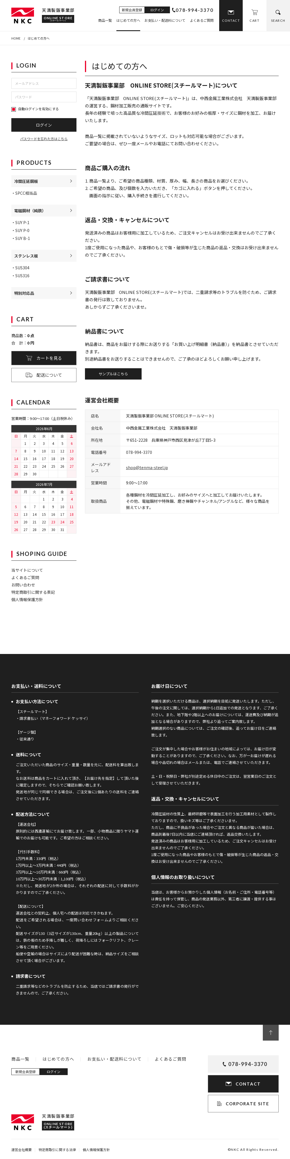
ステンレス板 (26, 256)
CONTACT (231, 20)
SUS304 (22, 267)
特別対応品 (24, 293)
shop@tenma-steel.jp (147, 467)
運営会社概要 (21, 1149)
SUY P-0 (22, 230)
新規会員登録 (132, 9)
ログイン (157, 9)
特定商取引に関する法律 (57, 1149)
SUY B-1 (22, 238)
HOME (15, 38)
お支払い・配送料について (164, 20)
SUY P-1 (22, 222)
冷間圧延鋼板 (26, 181)
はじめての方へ (128, 20)
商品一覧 (105, 20)
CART (254, 20)
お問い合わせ (23, 585)
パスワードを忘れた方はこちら (44, 138)
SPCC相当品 (26, 193)
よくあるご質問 (202, 20)
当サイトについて (27, 570)
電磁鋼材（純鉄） (30, 210)
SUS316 (22, 275)
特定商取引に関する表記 (33, 592)
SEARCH (278, 20)
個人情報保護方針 (27, 599)
